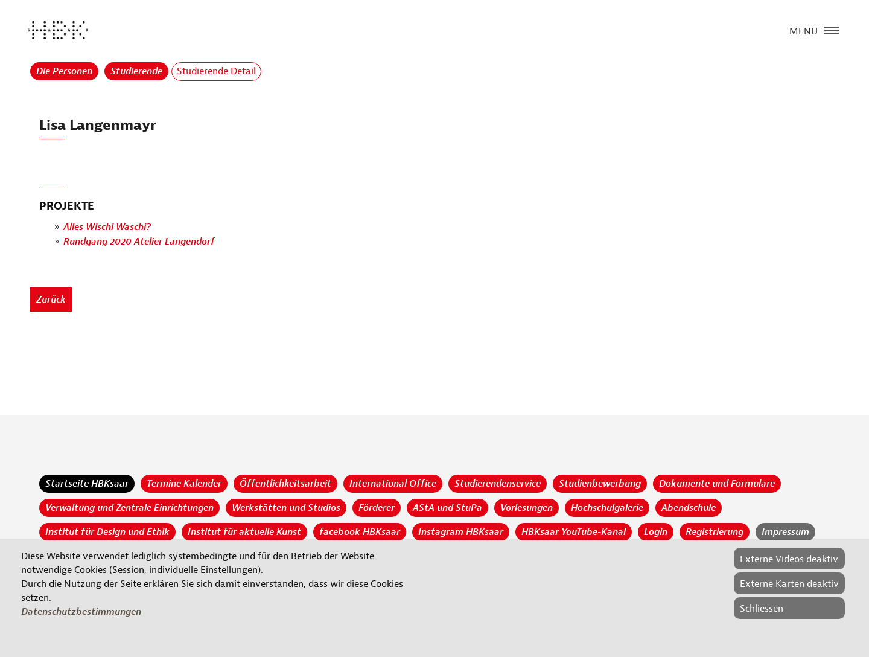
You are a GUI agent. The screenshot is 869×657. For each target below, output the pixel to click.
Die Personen (64, 71)
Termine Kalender (184, 484)
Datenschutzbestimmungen (81, 612)
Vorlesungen (526, 508)
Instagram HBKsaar (460, 532)
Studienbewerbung (600, 484)
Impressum (785, 532)
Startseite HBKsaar (87, 484)
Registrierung (714, 532)
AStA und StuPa (447, 508)
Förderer (376, 508)
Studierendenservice (497, 484)
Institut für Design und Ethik (107, 532)
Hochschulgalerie (607, 508)
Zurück (51, 299)
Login (655, 532)
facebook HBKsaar (359, 532)
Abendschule (688, 508)
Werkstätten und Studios (286, 508)
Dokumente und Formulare (717, 484)
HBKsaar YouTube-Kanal (573, 532)
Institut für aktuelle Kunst (244, 532)
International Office (392, 484)
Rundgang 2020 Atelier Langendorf (139, 242)
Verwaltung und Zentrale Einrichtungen (129, 508)
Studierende (136, 71)
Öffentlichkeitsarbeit (285, 484)
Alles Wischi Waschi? (107, 227)
